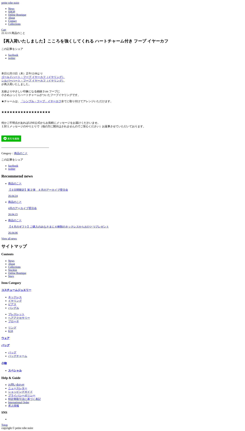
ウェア (5, 338)
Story (11, 276)
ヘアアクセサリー (19, 317)
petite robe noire (10, 2)
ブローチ (13, 321)
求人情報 (13, 405)
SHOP (11, 11)
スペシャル (15, 370)
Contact (12, 20)
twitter (11, 58)
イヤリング (15, 300)
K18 (10, 331)
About (11, 17)
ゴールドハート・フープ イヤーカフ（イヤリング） (33, 77)
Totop (4, 424)
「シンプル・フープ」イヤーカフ (40, 101)
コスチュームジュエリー (16, 290)
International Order (18, 402)
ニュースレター (17, 388)
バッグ (5, 345)
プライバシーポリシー (21, 395)
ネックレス (15, 297)
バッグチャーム (17, 356)
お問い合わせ (16, 384)
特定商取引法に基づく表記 (24, 399)
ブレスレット (16, 314)
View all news (9, 238)
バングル (13, 307)
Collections (14, 24)
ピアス (12, 304)
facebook (13, 55)
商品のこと (21, 153)
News (11, 8)
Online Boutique (17, 14)
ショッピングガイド (20, 391)
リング (12, 327)
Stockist (12, 270)
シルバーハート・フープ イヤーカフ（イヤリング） (33, 80)
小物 (4, 363)
